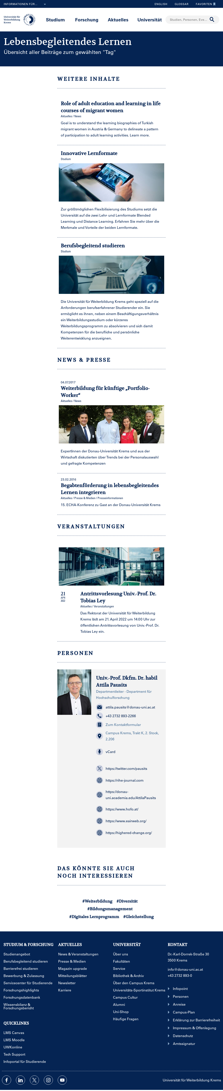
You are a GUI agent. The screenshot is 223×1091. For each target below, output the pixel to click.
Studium (55, 19)
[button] (128, 751)
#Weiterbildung (97, 901)
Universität (149, 19)
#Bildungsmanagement (110, 908)
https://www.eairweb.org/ (121, 820)
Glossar (180, 4)
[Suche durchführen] (212, 20)
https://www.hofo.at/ (117, 809)
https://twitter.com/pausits (121, 768)
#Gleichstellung (138, 916)
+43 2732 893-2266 (116, 715)
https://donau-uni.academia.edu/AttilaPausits (126, 794)
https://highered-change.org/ (124, 832)
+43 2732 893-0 (180, 975)
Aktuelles (118, 19)
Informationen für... (26, 4)
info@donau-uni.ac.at (185, 969)
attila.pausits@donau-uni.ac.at (125, 707)
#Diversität (127, 901)
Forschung (86, 19)
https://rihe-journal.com (120, 780)
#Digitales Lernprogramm (94, 916)
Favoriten (205, 4)
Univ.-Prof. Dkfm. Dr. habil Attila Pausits (126, 681)
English (161, 4)
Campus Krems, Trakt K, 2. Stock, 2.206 (127, 736)
